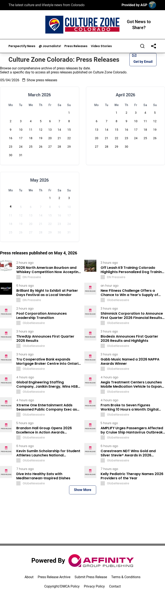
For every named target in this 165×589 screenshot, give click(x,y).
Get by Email (142, 58)
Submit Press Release (91, 577)
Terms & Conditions (125, 577)
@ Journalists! (50, 46)
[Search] (142, 46)
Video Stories (101, 46)
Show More (82, 490)
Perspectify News (21, 46)
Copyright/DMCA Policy (62, 586)
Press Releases (75, 46)
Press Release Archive (54, 577)
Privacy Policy (94, 586)
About (29, 577)
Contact (115, 586)
